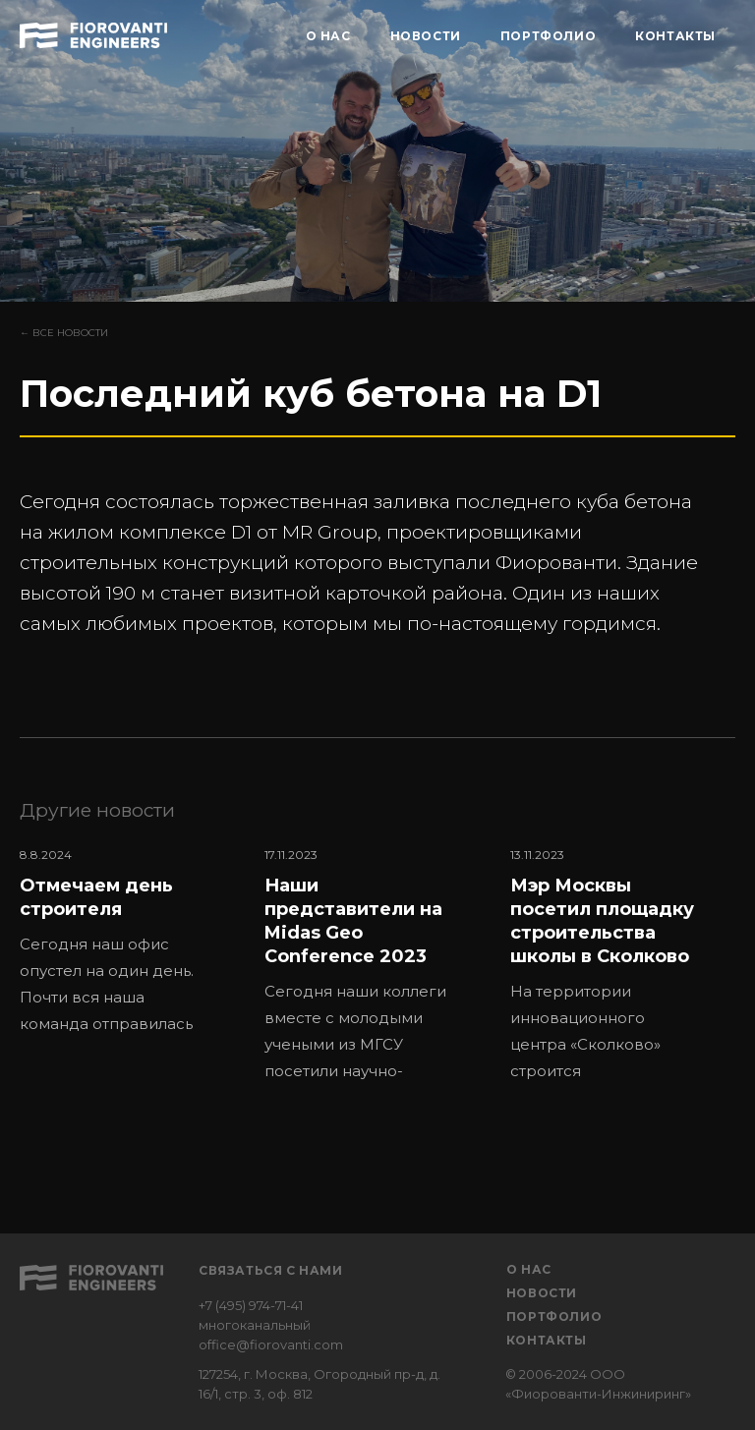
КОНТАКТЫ (675, 36)
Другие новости (97, 810)
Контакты (546, 1340)
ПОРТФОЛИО (548, 36)
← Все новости (64, 332)
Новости (541, 1293)
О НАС (328, 36)
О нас (529, 1269)
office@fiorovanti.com (271, 1344)
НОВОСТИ (425, 36)
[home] (93, 32)
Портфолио (554, 1316)
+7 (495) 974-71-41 (251, 1305)
